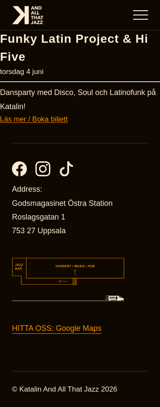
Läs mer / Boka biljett (34, 119)
